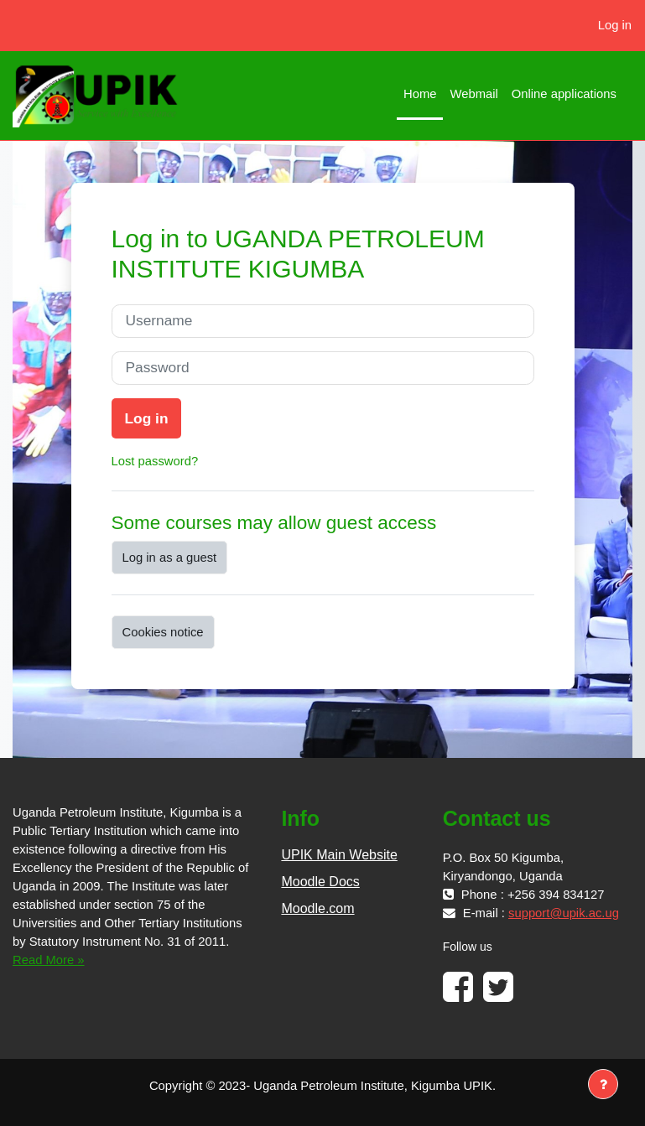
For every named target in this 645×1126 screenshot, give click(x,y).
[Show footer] (603, 1084)
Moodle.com (317, 908)
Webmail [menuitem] (473, 94)
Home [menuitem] (419, 94)
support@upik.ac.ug (563, 913)
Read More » (49, 960)
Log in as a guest (169, 557)
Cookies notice (163, 632)
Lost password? (155, 461)
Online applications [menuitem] (564, 94)
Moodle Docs (320, 881)
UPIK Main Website (339, 855)
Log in (615, 25)
